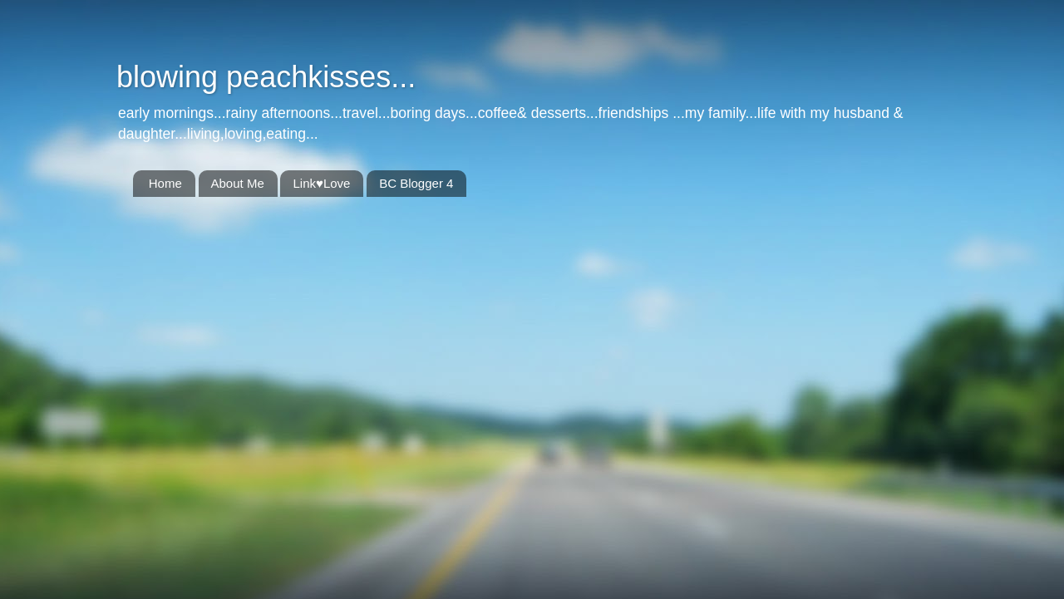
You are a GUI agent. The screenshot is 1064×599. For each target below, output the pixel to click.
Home (165, 183)
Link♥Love (321, 183)
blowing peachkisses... (266, 77)
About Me (237, 183)
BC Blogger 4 (416, 183)
